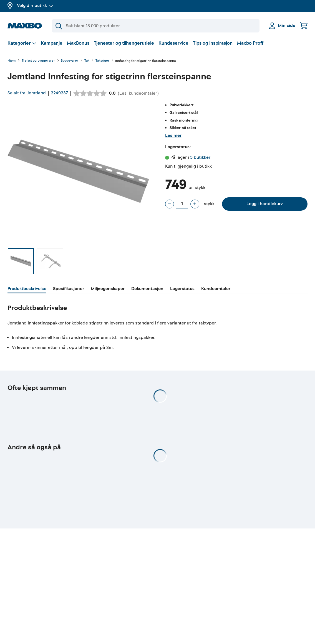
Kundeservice (173, 43)
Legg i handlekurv (264, 204)
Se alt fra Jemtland (26, 93)
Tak (86, 61)
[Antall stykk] (182, 204)
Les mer (173, 135)
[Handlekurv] (304, 26)
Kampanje (51, 43)
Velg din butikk (35, 5)
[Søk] (155, 25)
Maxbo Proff (250, 43)
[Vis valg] (21, 43)
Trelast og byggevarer (38, 61)
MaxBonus (78, 43)
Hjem (11, 61)
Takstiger (102, 61)
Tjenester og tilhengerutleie (124, 43)
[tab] (26, 289)
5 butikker (200, 157)
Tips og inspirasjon (213, 43)
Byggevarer (69, 61)
